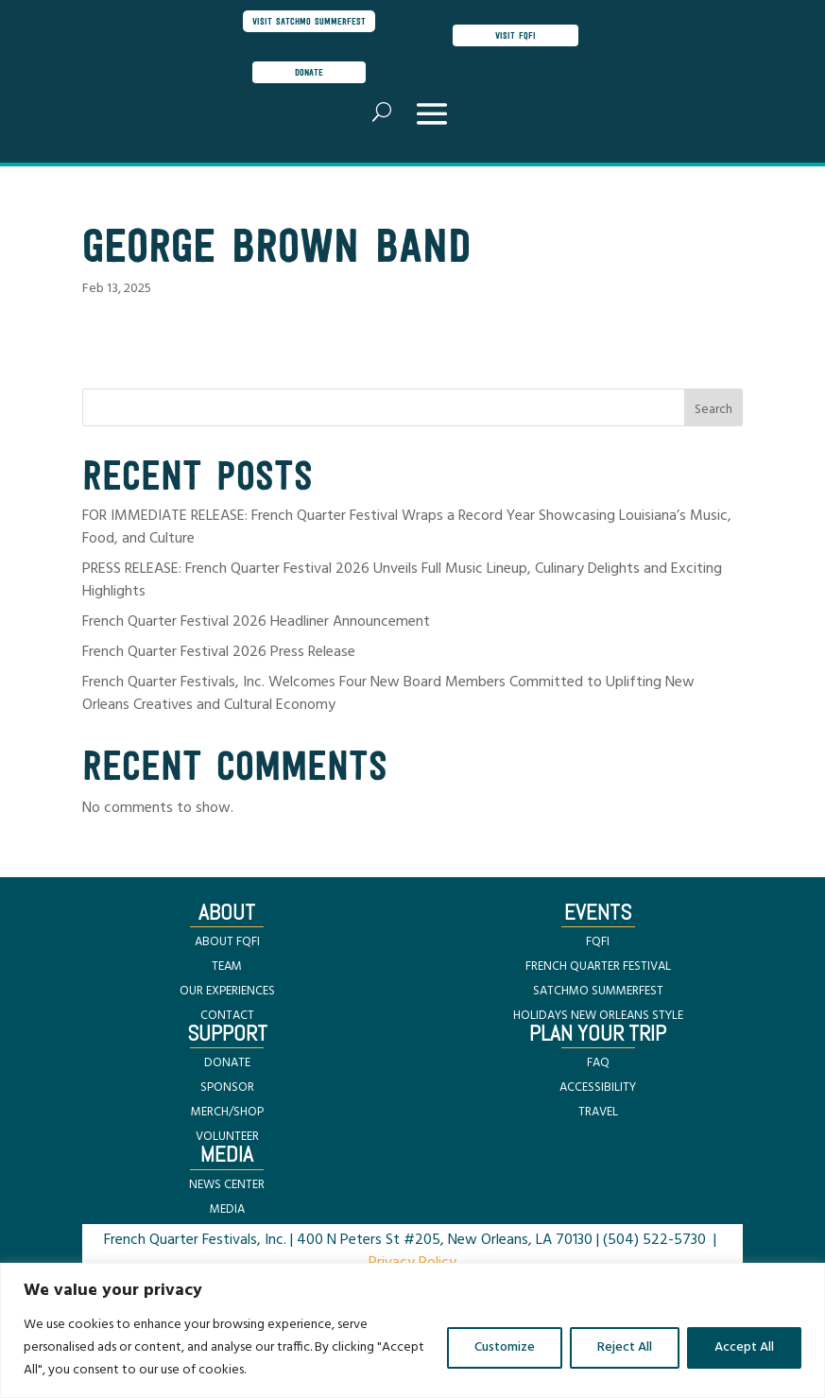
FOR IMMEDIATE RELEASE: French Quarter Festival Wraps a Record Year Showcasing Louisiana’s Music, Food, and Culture (406, 527)
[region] (412, 1330)
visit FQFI (515, 35)
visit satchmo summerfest (309, 20)
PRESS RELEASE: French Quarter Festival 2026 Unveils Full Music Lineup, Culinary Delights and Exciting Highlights (402, 580)
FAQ (598, 1063)
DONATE (227, 1063)
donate (309, 72)
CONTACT (227, 1016)
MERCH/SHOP (227, 1112)
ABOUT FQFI (227, 942)
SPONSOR (227, 1087)
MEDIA (227, 1209)
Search (713, 410)
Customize (504, 1347)
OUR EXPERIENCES (227, 991)
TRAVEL (598, 1112)
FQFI (598, 942)
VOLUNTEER (227, 1137)
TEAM (227, 966)
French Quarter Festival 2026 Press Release (218, 652)
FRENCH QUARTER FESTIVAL (598, 966)
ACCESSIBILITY (597, 1087)
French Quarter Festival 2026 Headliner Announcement (256, 622)
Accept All (744, 1347)
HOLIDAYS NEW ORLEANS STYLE (598, 1016)
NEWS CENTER (227, 1185)
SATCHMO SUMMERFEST (598, 991)
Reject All (624, 1347)
